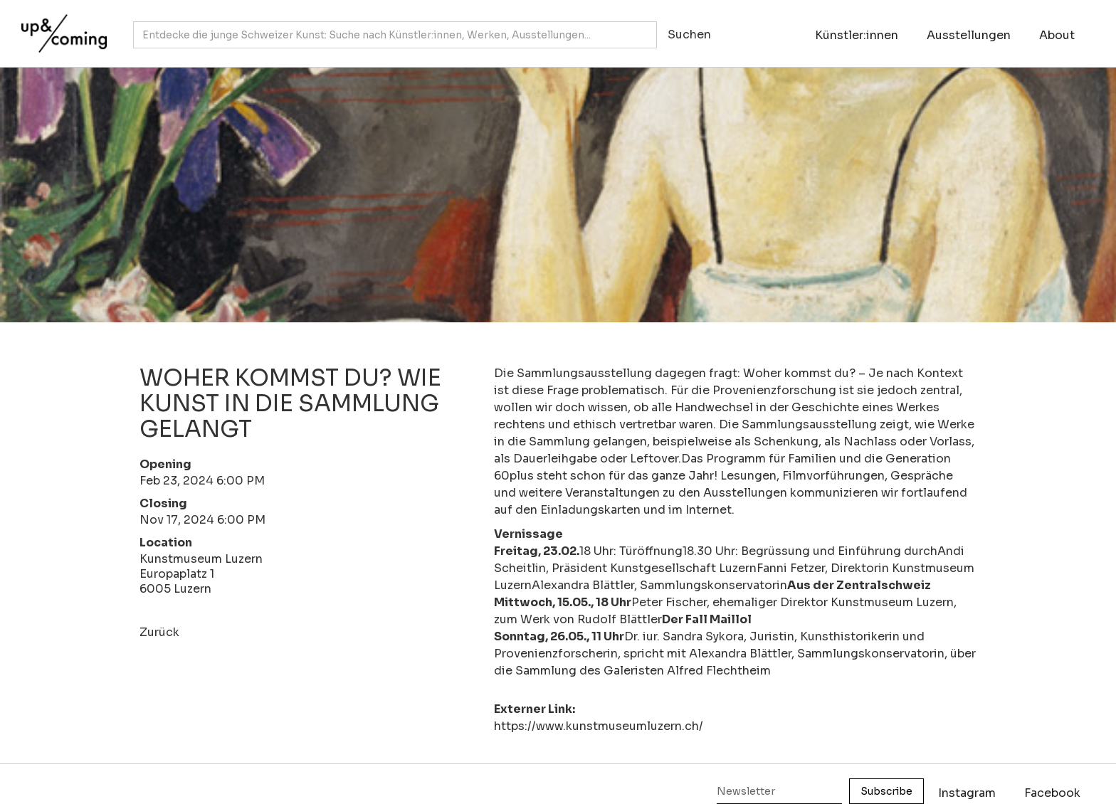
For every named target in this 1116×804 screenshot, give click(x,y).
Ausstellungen (969, 35)
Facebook (1052, 793)
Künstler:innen (856, 35)
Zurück (159, 632)
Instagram (967, 793)
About (1057, 35)
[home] (60, 26)
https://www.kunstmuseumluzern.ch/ (598, 726)
